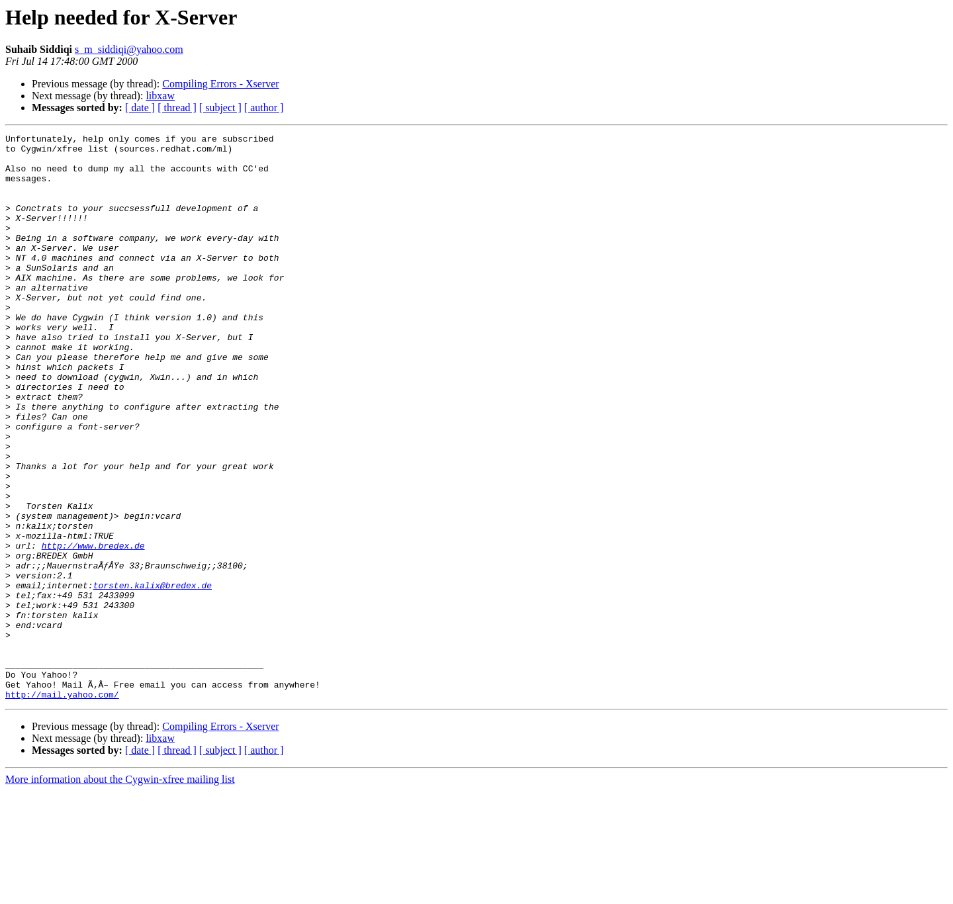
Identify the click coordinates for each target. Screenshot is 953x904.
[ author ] (264, 107)
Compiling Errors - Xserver (220, 83)
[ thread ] (177, 107)
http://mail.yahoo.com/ (62, 807)
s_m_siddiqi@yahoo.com (129, 49)
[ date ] (140, 107)
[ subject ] (220, 107)
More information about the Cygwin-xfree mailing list (120, 892)
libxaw (160, 95)
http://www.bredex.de (93, 629)
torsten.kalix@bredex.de (152, 676)
